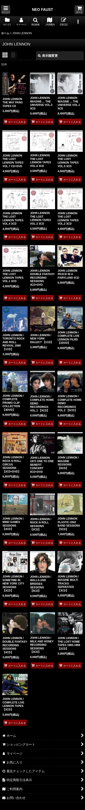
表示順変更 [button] (48, 55)
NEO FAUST (42, 9)
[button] (5, 9)
